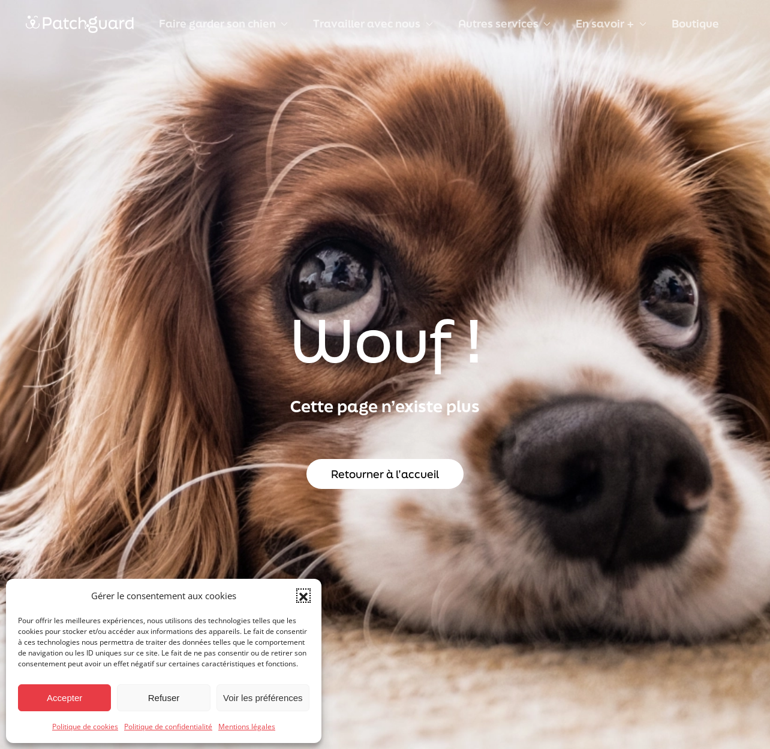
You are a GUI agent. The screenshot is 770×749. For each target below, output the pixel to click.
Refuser (164, 698)
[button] (303, 596)
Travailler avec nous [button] (372, 23)
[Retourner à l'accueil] (79, 24)
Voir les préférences (263, 698)
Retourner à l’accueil (385, 474)
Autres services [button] (504, 23)
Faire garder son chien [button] (223, 23)
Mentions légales (246, 726)
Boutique (695, 23)
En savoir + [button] (611, 23)
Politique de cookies (85, 726)
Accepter (64, 698)
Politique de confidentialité (168, 726)
